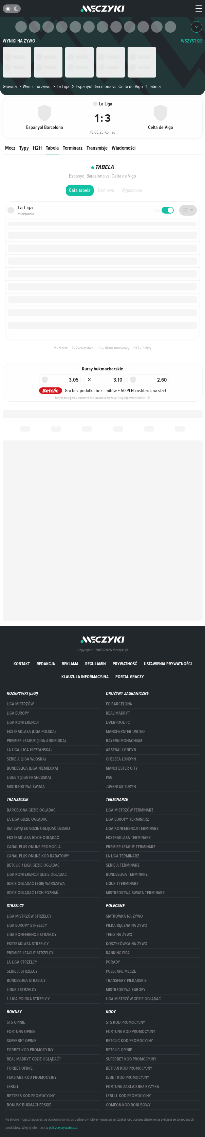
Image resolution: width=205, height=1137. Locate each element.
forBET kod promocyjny (30, 1050)
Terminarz (72, 147)
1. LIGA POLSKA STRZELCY (28, 999)
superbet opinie (21, 1040)
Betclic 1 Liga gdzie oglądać (33, 865)
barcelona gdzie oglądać (31, 810)
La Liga (60, 86)
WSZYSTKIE (192, 41)
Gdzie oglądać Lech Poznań (32, 893)
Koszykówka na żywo (126, 944)
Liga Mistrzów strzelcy (29, 916)
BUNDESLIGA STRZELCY (26, 980)
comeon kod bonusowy (128, 1105)
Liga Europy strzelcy (27, 925)
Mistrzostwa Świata (26, 786)
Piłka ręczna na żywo (126, 925)
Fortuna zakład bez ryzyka (132, 1086)
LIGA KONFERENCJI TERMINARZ (132, 828)
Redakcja (46, 664)
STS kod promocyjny (125, 1022)
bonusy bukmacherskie (29, 1105)
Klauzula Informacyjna (85, 676)
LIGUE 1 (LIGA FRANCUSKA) (29, 777)
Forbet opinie (20, 1068)
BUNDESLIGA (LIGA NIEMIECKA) (32, 768)
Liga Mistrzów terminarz (129, 810)
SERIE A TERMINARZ (122, 865)
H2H (37, 147)
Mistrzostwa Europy (126, 989)
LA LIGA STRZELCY (22, 962)
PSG (109, 777)
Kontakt (22, 664)
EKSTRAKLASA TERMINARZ (128, 837)
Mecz (10, 147)
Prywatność (125, 664)
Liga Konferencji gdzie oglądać (37, 874)
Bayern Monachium (124, 740)
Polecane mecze (121, 971)
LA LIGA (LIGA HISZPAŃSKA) (29, 750)
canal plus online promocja (34, 847)
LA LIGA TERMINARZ (122, 856)
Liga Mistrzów (20, 704)
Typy (24, 147)
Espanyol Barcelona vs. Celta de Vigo (107, 86)
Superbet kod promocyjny (131, 1059)
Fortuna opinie (21, 1031)
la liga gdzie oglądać (27, 819)
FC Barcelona (119, 704)
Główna (10, 86)
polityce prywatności (63, 1127)
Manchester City (122, 768)
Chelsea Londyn (121, 759)
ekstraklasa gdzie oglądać (33, 837)
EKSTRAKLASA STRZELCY (28, 944)
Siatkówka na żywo (124, 916)
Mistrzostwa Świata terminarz (135, 893)
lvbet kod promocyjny (127, 1077)
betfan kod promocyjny (129, 1068)
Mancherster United (125, 731)
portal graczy (129, 676)
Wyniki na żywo (19, 41)
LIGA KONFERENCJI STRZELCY (32, 934)
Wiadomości (123, 147)
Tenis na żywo (119, 934)
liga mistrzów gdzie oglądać (133, 999)
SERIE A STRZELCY (22, 971)
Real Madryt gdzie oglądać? (34, 1059)
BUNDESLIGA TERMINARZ (127, 874)
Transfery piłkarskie (126, 980)
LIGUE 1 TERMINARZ (122, 883)
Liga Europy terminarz (127, 819)
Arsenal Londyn (121, 750)
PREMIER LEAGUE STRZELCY (30, 953)
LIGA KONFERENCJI (23, 722)
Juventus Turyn (121, 786)
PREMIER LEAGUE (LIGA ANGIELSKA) (36, 740)
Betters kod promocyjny (31, 1096)
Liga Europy (18, 713)
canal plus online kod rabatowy (38, 856)
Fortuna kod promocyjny (130, 1031)
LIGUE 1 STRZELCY (22, 989)
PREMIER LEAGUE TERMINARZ (130, 847)
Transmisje (97, 147)
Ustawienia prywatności (168, 664)
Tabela (52, 147)
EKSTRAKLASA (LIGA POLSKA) (31, 731)
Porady (113, 962)
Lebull (13, 1086)
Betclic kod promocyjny (129, 1040)
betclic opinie (119, 1050)
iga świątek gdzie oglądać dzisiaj (38, 828)
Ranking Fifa (118, 953)
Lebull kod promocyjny (128, 1096)
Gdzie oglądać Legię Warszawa (36, 883)
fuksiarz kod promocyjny (32, 1077)
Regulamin (95, 664)
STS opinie (16, 1022)
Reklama (70, 664)
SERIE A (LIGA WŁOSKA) (26, 759)
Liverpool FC (118, 722)
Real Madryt (118, 713)
